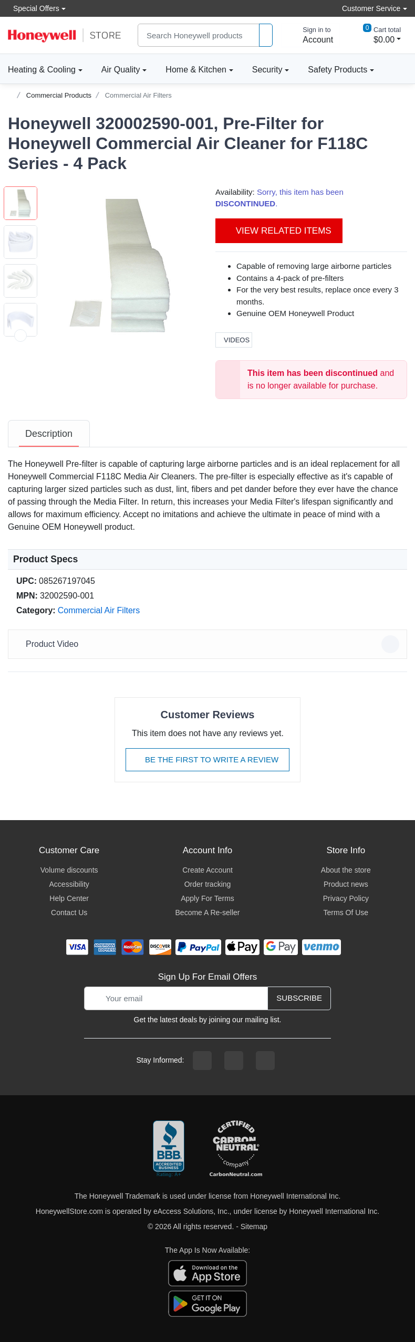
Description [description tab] (48, 433)
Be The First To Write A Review (207, 759)
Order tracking (207, 884)
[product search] (266, 35)
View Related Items (278, 231)
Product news (346, 884)
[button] (121, 264)
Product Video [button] (209, 644)
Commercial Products (58, 95)
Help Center (69, 898)
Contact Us (69, 912)
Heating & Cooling (42, 69)
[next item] (20, 335)
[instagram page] (233, 1060)
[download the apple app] (207, 1272)
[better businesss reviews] (168, 1149)
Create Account (207, 870)
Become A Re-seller (207, 912)
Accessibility (69, 884)
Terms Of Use (346, 912)
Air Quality (120, 69)
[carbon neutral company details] (236, 1149)
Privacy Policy (346, 898)
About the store (346, 870)
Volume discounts (69, 870)
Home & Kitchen (195, 69)
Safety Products (337, 69)
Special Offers (33, 8)
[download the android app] (207, 1302)
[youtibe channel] (265, 1060)
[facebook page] (202, 1060)
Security (267, 69)
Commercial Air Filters (138, 95)
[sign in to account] (310, 35)
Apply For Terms (207, 898)
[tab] (49, 433)
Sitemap (254, 1226)
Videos (234, 340)
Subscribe (299, 997)
